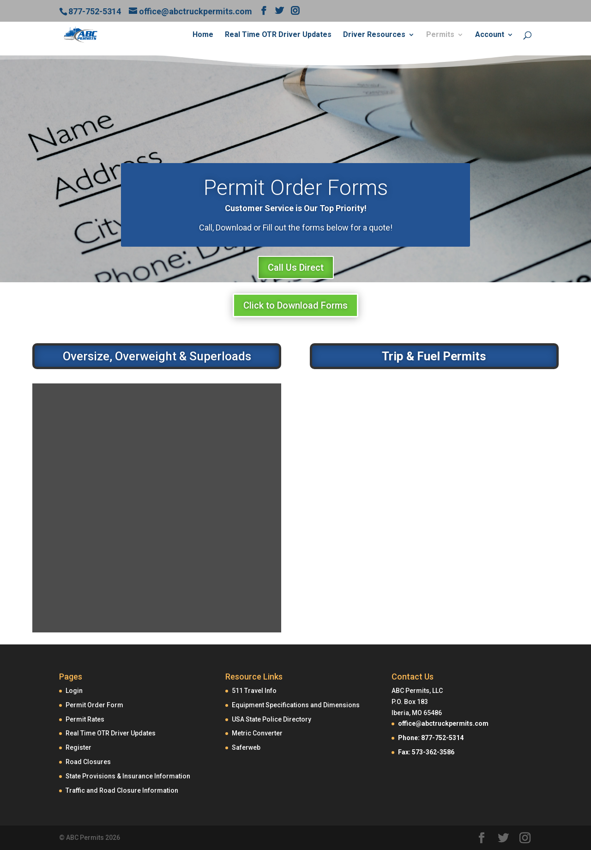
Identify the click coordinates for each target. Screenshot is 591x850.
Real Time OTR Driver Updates (278, 35)
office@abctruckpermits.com (443, 723)
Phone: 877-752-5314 (431, 737)
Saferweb (246, 747)
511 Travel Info (254, 690)
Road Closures (88, 761)
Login (74, 690)
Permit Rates (85, 719)
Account (489, 35)
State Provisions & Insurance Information (128, 776)
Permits (440, 35)
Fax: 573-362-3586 (426, 752)
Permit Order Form (94, 705)
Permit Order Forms (296, 187)
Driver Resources (374, 35)
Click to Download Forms (295, 305)
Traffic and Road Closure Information (122, 790)
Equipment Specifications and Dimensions (296, 705)
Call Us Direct (296, 267)
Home (203, 35)
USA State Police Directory (271, 719)
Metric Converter (257, 733)
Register (78, 747)
